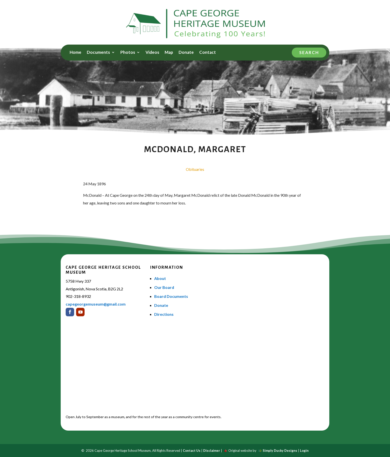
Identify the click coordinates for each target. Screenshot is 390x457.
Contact (207, 53)
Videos (152, 53)
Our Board (164, 287)
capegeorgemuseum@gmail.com (96, 304)
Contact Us (191, 451)
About (160, 278)
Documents (98, 53)
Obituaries (195, 169)
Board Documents (171, 296)
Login (304, 451)
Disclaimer (211, 451)
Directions (164, 314)
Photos (127, 53)
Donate (186, 53)
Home (75, 53)
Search (309, 52)
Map (169, 53)
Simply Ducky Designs (280, 451)
